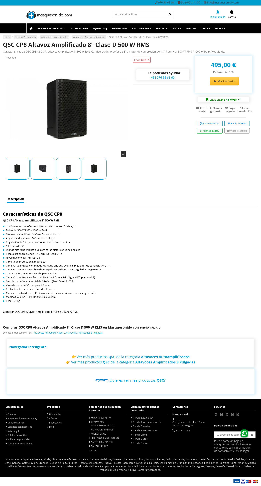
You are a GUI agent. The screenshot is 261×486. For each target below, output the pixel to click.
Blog (51, 426)
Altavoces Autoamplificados (49, 332)
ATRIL (94, 450)
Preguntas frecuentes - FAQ (22, 418)
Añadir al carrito (224, 81)
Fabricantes (55, 422)
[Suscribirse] (251, 435)
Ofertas (53, 418)
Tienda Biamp (140, 434)
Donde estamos (16, 422)
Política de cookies (17, 435)
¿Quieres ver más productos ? (137, 380)
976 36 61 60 (183, 430)
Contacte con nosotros (19, 426)
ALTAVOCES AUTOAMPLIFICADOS (102, 423)
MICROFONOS (98, 433)
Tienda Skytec (140, 438)
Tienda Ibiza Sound (143, 417)
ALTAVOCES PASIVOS (102, 429)
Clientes (11, 414)
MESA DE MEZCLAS (101, 417)
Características (209, 123)
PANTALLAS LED (99, 446)
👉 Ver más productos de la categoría (131, 356)
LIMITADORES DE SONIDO (105, 437)
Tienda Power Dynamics (146, 430)
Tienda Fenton (140, 443)
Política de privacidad (18, 439)
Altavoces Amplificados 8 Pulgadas (84, 332)
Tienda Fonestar (141, 426)
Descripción (15, 199)
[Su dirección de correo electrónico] (231, 435)
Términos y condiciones (20, 443)
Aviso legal (13, 431)
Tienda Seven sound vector (147, 422)
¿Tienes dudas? (209, 130)
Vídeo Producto (237, 130)
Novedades (55, 414)
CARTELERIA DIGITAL (102, 442)
